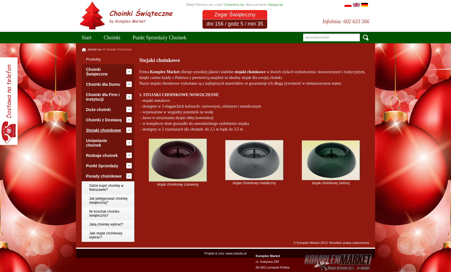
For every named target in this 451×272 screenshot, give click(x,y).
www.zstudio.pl (236, 253)
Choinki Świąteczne (97, 71)
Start (86, 37)
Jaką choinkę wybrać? (106, 224)
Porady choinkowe (104, 176)
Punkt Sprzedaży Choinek (159, 37)
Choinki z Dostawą (104, 120)
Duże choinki (98, 109)
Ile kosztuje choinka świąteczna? (104, 213)
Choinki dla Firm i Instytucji (103, 97)
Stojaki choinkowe (119, 49)
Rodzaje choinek (102, 155)
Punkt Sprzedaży (102, 166)
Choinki (112, 37)
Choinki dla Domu (103, 84)
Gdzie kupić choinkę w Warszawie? (106, 188)
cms (221, 253)
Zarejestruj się (234, 4)
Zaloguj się (275, 4)
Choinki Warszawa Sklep (129, 3)
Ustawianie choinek (96, 142)
